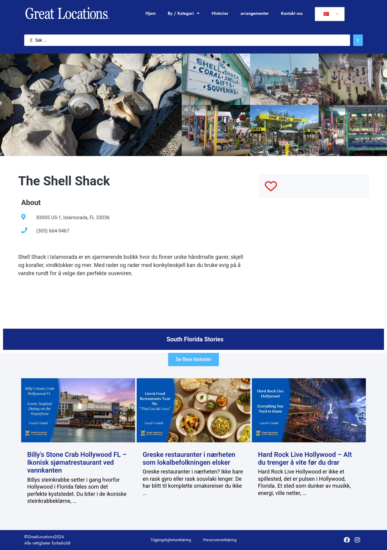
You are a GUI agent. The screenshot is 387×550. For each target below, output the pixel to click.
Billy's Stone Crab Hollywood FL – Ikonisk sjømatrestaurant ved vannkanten (77, 462)
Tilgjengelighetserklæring (171, 540)
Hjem (150, 13)
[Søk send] (358, 40)
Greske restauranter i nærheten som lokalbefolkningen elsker (189, 458)
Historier (220, 13)
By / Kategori (184, 13)
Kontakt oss (292, 13)
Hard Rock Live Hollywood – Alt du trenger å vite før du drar (305, 458)
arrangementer (254, 13)
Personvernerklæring (219, 540)
